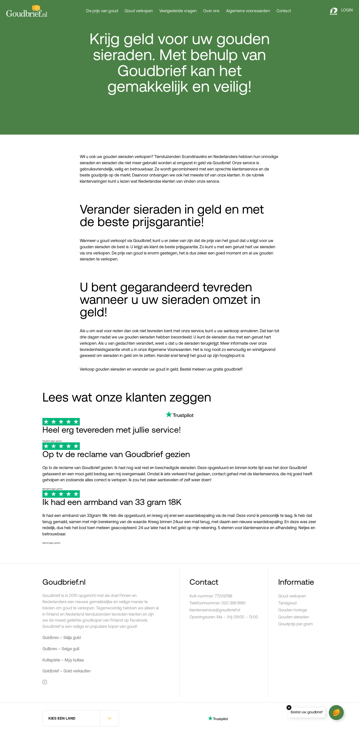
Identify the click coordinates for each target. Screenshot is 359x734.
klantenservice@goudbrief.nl (214, 610)
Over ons (211, 11)
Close (288, 707)
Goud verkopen (139, 11)
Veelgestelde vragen (178, 11)
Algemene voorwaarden (248, 11)
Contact (283, 11)
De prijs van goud (102, 11)
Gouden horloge (292, 610)
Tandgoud (287, 603)
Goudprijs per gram (295, 624)
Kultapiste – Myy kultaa (63, 660)
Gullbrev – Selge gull (60, 649)
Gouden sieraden (293, 617)
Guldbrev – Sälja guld (61, 638)
